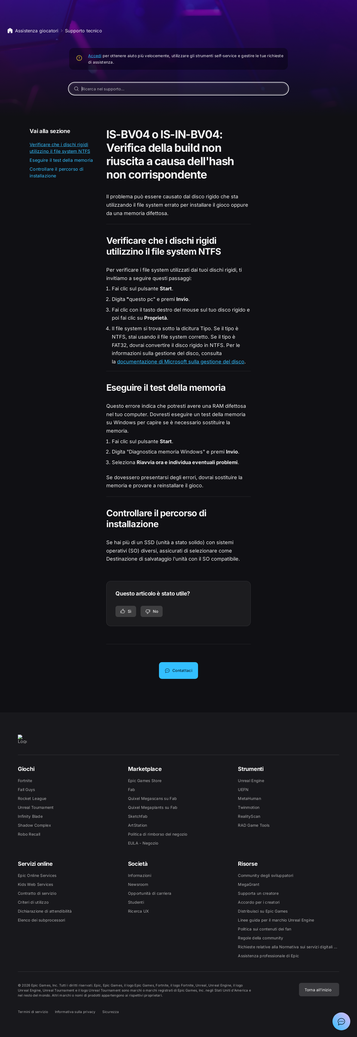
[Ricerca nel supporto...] (178, 88)
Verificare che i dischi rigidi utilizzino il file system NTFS (60, 148)
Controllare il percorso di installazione (56, 172)
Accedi (95, 55)
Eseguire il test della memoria (61, 160)
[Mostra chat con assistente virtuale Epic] (341, 1021)
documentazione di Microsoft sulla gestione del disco (180, 362)
